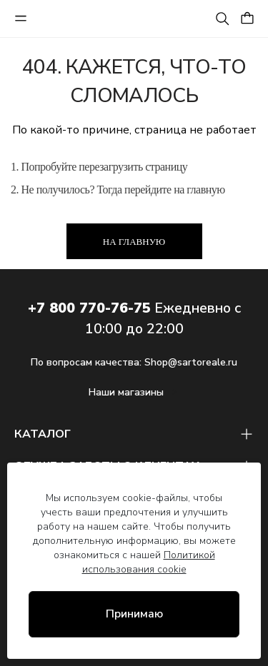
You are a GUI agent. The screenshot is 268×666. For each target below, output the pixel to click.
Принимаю (134, 614)
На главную (134, 241)
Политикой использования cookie (148, 562)
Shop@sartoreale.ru (190, 362)
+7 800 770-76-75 (89, 308)
